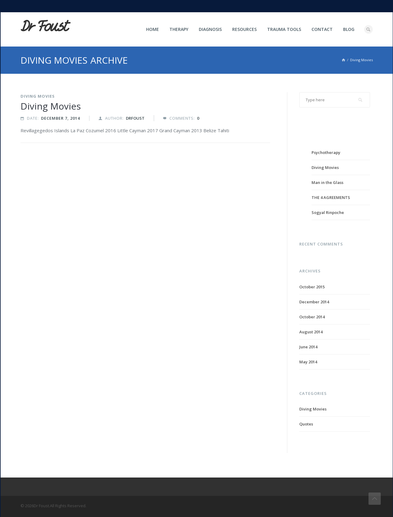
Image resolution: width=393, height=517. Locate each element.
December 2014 (314, 302)
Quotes (306, 424)
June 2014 (308, 347)
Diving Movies (38, 96)
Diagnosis (210, 29)
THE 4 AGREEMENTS (331, 197)
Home (152, 29)
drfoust (135, 118)
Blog (348, 29)
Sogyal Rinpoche (328, 212)
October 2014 (312, 317)
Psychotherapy (326, 152)
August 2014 (311, 332)
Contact (322, 29)
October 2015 (312, 287)
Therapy (178, 29)
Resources (244, 29)
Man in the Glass (327, 182)
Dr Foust (44, 26)
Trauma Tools (284, 29)
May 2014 (308, 362)
